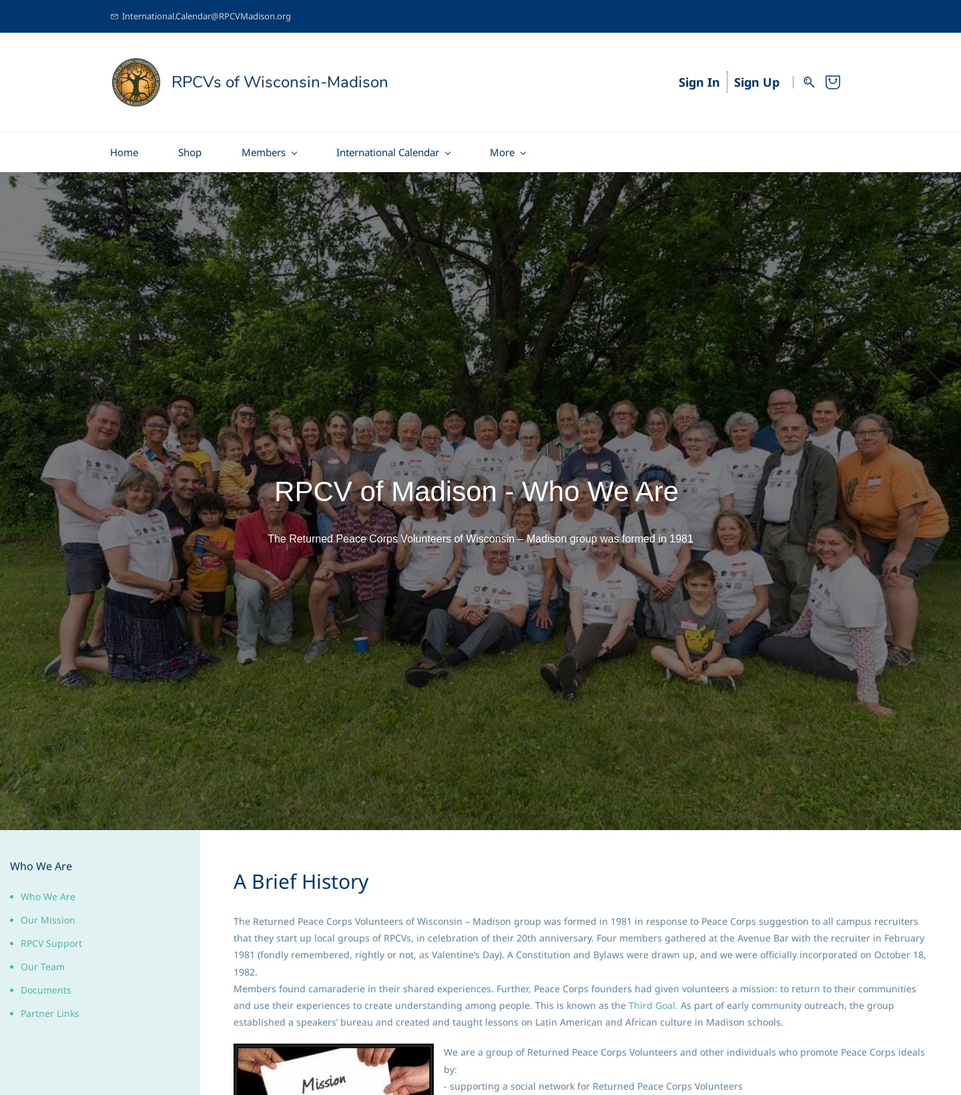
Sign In (699, 80)
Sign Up (756, 80)
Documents (46, 985)
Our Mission (48, 915)
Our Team (43, 962)
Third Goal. (653, 1000)
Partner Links (50, 1008)
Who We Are (48, 891)
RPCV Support (51, 938)
